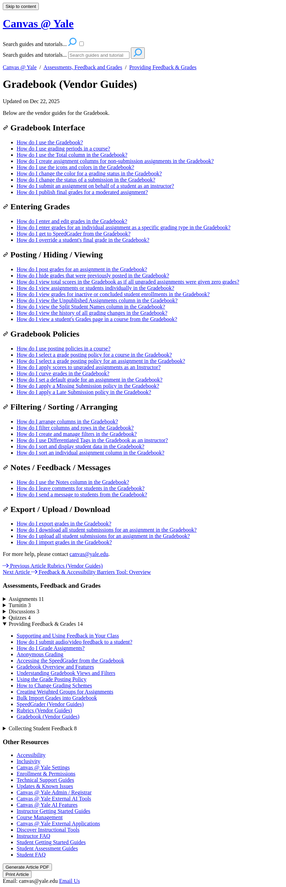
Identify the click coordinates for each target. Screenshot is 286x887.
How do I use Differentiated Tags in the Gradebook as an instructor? (92, 440)
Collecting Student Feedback (43, 728)
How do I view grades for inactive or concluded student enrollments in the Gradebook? (113, 294)
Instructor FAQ (33, 836)
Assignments (26, 599)
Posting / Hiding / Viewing (53, 254)
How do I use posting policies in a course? (63, 348)
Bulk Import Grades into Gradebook (57, 698)
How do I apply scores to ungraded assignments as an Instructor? (89, 367)
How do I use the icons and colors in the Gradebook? (75, 167)
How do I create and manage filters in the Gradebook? (77, 434)
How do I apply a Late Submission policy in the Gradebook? (84, 392)
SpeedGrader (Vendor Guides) (50, 704)
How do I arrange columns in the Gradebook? (67, 421)
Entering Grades (36, 206)
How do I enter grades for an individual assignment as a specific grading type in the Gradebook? (124, 227)
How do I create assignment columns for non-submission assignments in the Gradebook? (115, 161)
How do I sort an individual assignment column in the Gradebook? (90, 453)
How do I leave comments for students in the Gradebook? (80, 488)
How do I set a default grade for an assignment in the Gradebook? (89, 380)
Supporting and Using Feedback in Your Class (68, 636)
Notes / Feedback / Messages (56, 467)
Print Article (17, 874)
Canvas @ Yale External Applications (58, 823)
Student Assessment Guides (47, 848)
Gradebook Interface (44, 127)
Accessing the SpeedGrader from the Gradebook (70, 661)
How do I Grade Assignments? (50, 648)
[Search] (98, 55)
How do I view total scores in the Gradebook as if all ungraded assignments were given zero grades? (128, 282)
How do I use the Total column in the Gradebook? (72, 155)
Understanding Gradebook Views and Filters (66, 673)
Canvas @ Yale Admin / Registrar (54, 792)
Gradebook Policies (41, 333)
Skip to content (21, 6)
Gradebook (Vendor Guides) (70, 84)
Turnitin (20, 605)
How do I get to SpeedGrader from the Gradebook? (74, 234)
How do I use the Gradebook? (50, 142)
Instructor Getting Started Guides (53, 811)
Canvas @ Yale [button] (38, 23)
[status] (143, 113)
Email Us (69, 881)
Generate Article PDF (27, 867)
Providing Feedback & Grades (162, 67)
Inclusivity (28, 761)
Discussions (24, 611)
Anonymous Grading (40, 654)
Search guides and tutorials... (35, 55)
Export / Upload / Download (56, 509)
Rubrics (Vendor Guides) (44, 710)
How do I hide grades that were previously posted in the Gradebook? (93, 275)
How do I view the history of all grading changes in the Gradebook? (92, 313)
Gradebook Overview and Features (55, 667)
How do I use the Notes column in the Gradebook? (73, 482)
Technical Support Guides (45, 780)
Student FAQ (31, 855)
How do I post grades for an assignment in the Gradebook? (82, 269)
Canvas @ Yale (20, 67)
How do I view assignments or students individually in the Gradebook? (95, 288)
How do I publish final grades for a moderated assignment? (82, 192)
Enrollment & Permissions (46, 774)
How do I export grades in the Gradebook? (64, 524)
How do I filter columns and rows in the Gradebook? (75, 428)
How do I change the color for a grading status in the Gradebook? (89, 173)
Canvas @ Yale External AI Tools (54, 799)
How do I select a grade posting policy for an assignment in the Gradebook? (101, 361)
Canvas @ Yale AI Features (47, 805)
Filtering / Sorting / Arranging (60, 406)
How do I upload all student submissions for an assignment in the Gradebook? (103, 536)
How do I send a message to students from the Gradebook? (82, 494)
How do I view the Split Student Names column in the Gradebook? (91, 307)
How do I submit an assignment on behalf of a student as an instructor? (95, 186)
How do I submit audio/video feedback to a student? (74, 642)
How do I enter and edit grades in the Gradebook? (72, 221)
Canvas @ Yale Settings (43, 767)
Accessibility (31, 755)
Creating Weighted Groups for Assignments (65, 692)
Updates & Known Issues (45, 786)
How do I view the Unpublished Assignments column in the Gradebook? (97, 300)
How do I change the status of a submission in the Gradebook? (86, 180)
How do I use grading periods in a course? (63, 149)
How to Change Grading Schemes (54, 685)
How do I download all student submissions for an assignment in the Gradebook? (107, 530)
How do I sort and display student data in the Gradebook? (80, 446)
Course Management (40, 817)
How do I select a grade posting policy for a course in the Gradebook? (94, 355)
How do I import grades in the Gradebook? (64, 542)
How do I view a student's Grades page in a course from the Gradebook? (97, 319)
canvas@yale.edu (89, 554)
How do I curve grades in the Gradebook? (63, 373)
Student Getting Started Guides (51, 842)
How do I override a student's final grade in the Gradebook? (83, 240)
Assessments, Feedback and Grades (82, 67)
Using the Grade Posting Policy (52, 679)
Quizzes (20, 618)
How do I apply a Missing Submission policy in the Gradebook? (88, 386)
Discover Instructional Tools (48, 830)
